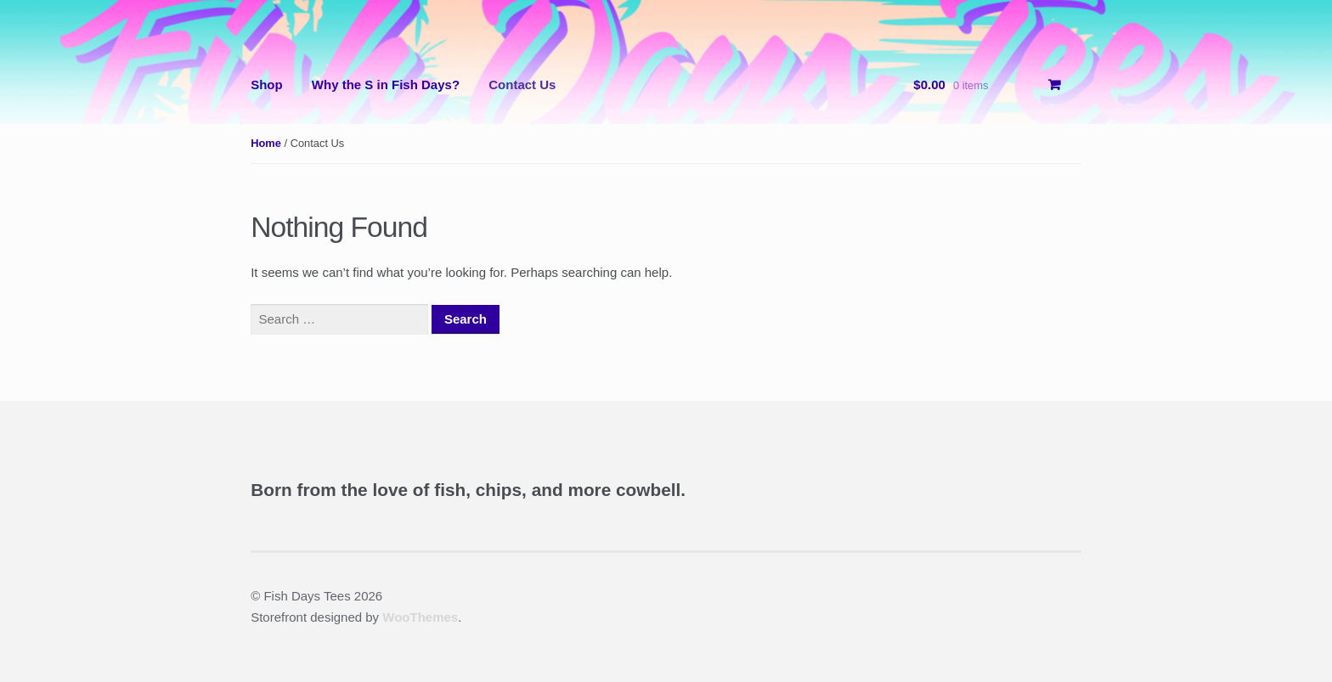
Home (266, 143)
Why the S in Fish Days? (386, 84)
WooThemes (420, 617)
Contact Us (522, 84)
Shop (267, 84)
